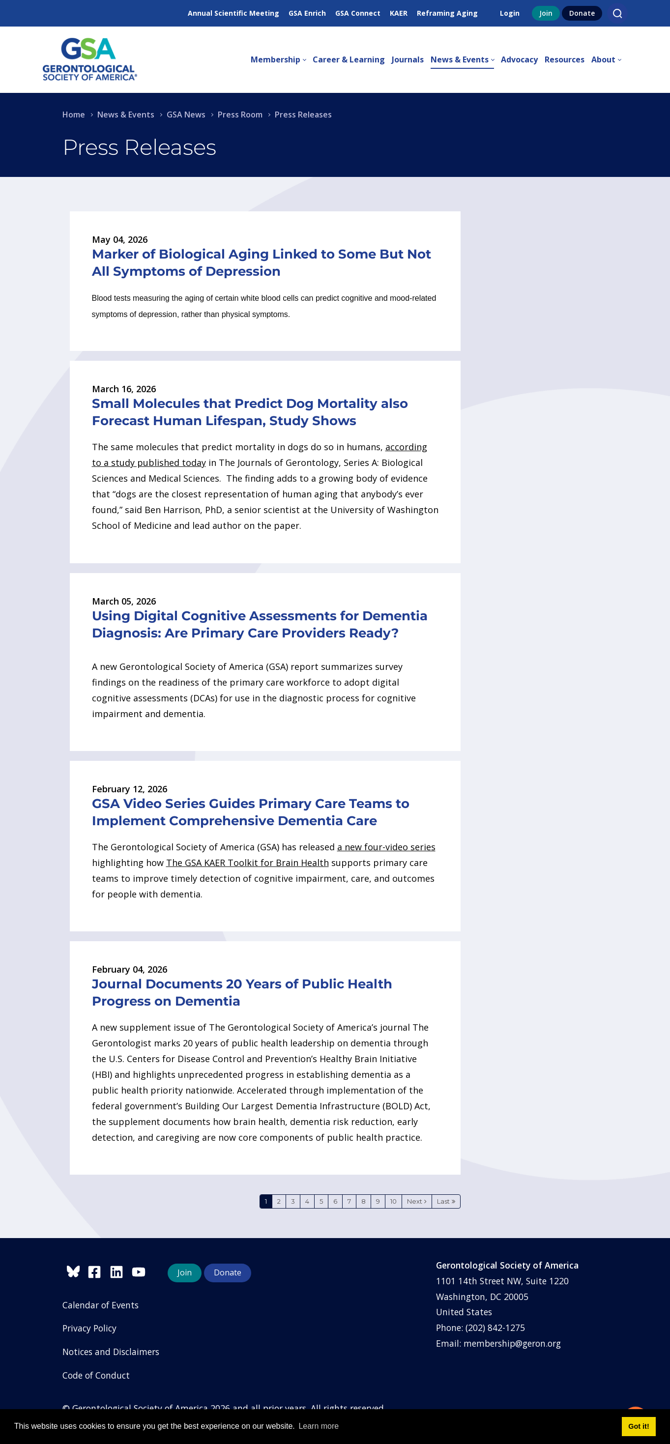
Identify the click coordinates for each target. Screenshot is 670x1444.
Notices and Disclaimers (110, 1351)
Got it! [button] (638, 1426)
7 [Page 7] (349, 1201)
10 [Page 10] (393, 1201)
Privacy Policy (89, 1328)
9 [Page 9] (378, 1201)
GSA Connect (357, 13)
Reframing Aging (447, 13)
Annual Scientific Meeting (233, 13)
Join (546, 13)
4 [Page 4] (307, 1201)
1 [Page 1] (266, 1201)
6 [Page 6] (335, 1201)
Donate (582, 13)
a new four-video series (386, 847)
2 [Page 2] (279, 1201)
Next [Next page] (414, 1201)
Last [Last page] (443, 1201)
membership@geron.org (512, 1343)
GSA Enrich (307, 13)
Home (73, 114)
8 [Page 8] (363, 1201)
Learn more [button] (318, 1426)
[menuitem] (282, 60)
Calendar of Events (100, 1305)
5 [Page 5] (321, 1201)
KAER (399, 13)
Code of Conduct (96, 1375)
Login (510, 13)
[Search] (617, 13)
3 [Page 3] (293, 1201)
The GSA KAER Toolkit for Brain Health (247, 862)
